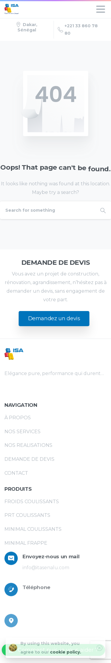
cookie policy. (65, 656)
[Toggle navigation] (101, 9)
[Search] (47, 210)
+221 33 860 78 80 (78, 29)
